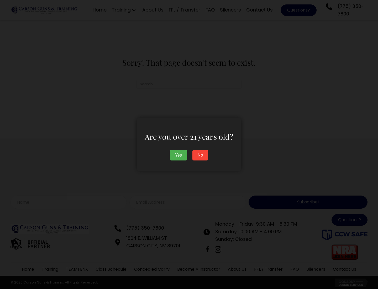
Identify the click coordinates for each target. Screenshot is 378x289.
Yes (178, 155)
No (200, 155)
